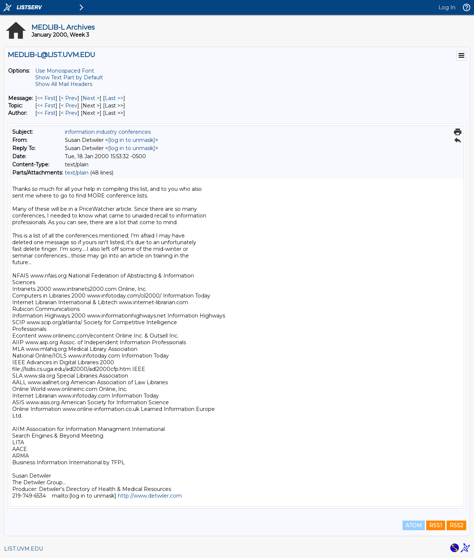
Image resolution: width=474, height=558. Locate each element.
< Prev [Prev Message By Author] (69, 113)
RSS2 (456, 525)
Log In (446, 7)
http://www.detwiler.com (150, 495)
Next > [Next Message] (91, 98)
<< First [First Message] (46, 98)
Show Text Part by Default (69, 77)
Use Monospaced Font (64, 70)
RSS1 (435, 525)
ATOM (413, 525)
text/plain (77, 172)
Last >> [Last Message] (114, 98)
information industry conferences (108, 132)
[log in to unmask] (131, 140)
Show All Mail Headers (63, 84)
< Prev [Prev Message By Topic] (69, 105)
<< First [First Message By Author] (46, 113)
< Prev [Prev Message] (69, 98)
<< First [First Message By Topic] (46, 105)
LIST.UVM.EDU (23, 548)
